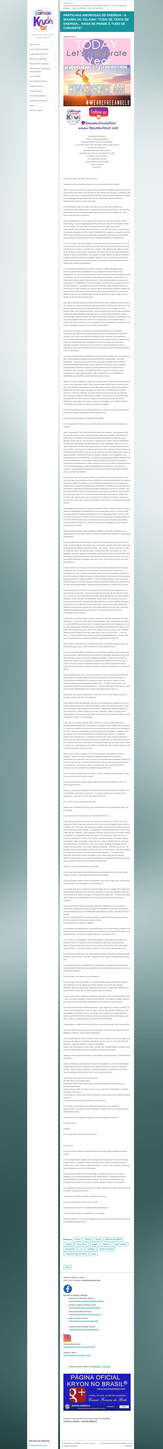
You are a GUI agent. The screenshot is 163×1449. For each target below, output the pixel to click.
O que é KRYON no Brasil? (39, 49)
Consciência (81, 1244)
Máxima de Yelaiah (114, 1239)
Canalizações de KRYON (38, 54)
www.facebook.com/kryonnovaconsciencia (85, 1314)
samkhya (91, 1249)
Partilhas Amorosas (36, 86)
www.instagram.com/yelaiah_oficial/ (76, 1355)
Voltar (67, 1267)
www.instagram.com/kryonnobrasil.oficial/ (79, 1347)
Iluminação (70, 1249)
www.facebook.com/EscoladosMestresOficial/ (86, 1301)
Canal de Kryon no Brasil (76, 1254)
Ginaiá (98, 1239)
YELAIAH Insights (35, 91)
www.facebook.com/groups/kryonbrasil (84, 1329)
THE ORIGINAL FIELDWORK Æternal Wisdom (39, 70)
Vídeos (31, 105)
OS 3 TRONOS (34, 76)
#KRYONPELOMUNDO (37, 96)
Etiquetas (67, 1239)
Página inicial (34, 44)
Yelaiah (88, 1239)
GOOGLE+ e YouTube (101, 1367)
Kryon (77, 1239)
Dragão (95, 1244)
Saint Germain (120, 1244)
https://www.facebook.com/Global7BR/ (83, 1321)
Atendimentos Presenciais (38, 101)
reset (94, 1254)
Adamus (106, 1244)
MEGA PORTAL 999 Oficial (39, 64)
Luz (81, 1249)
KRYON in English (35, 110)
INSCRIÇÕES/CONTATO (38, 81)
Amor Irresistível (106, 1249)
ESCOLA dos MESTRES (38, 59)
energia (68, 1244)
